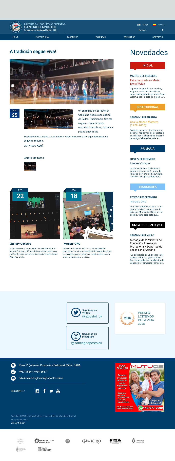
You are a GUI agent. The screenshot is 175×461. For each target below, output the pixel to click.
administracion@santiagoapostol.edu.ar (41, 378)
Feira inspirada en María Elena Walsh (144, 82)
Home (15, 37)
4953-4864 (25, 371)
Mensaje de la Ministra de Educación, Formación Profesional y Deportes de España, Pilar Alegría (146, 244)
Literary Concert (20, 243)
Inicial (147, 65)
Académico (72, 37)
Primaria (148, 148)
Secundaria (148, 186)
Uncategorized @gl (147, 225)
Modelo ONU (71, 243)
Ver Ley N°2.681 (18, 423)
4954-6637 (40, 371)
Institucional (43, 37)
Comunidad (129, 37)
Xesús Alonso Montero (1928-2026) (144, 123)
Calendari (101, 37)
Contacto (157, 37)
